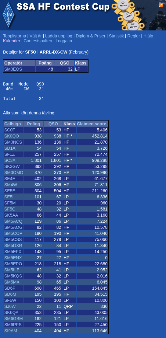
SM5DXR (13, 249)
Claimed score (91, 127)
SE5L (9, 200)
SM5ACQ (13, 224)
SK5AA (11, 218)
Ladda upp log (58, 35)
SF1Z (9, 157)
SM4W (10, 188)
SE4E (9, 182)
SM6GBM (13, 322)
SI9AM (10, 334)
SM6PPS (13, 328)
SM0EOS (13, 69)
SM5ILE (12, 273)
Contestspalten (37, 40)
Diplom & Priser (90, 35)
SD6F (9, 291)
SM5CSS (13, 243)
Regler (133, 35)
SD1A (10, 151)
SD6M (10, 297)
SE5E (9, 194)
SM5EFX (12, 255)
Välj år (36, 35)
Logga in (64, 40)
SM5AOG (13, 230)
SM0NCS (13, 145)
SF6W (10, 303)
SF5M (10, 206)
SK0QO (11, 139)
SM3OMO (13, 176)
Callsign (12, 127)
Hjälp (148, 35)
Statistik (116, 35)
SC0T (9, 133)
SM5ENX (13, 261)
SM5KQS (13, 279)
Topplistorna (14, 35)
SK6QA (11, 316)
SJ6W (10, 310)
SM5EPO (13, 267)
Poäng (33, 127)
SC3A (10, 164)
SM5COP (13, 237)
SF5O (10, 212)
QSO (53, 127)
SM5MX (12, 285)
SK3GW (12, 170)
